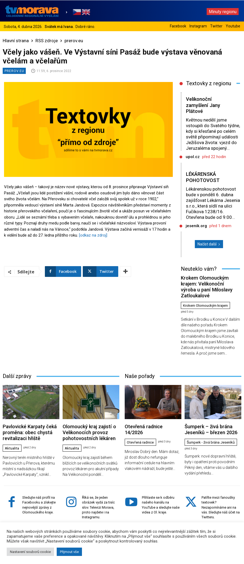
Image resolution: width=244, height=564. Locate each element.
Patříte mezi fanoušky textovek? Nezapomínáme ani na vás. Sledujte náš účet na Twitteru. (221, 495)
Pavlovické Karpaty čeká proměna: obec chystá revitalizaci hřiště (30, 416)
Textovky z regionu (208, 83)
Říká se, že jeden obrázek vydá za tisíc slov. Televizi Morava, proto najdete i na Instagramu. (98, 495)
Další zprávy (17, 365)
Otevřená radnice (141, 424)
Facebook (178, 26)
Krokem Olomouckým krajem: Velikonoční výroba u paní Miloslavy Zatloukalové (208, 281)
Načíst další (209, 244)
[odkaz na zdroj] (93, 235)
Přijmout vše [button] (69, 552)
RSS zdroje (46, 40)
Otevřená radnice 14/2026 (145, 414)
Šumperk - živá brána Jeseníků (205, 430)
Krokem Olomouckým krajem (207, 294)
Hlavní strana (16, 40)
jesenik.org (196, 225)
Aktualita (12, 428)
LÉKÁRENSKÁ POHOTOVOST (203, 177)
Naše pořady (140, 365)
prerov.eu (73, 40)
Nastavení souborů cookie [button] (30, 552)
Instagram (198, 26)
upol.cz (193, 156)
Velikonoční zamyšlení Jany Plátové (203, 105)
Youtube (233, 26)
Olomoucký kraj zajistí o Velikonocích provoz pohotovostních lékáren (82, 418)
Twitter (216, 26)
